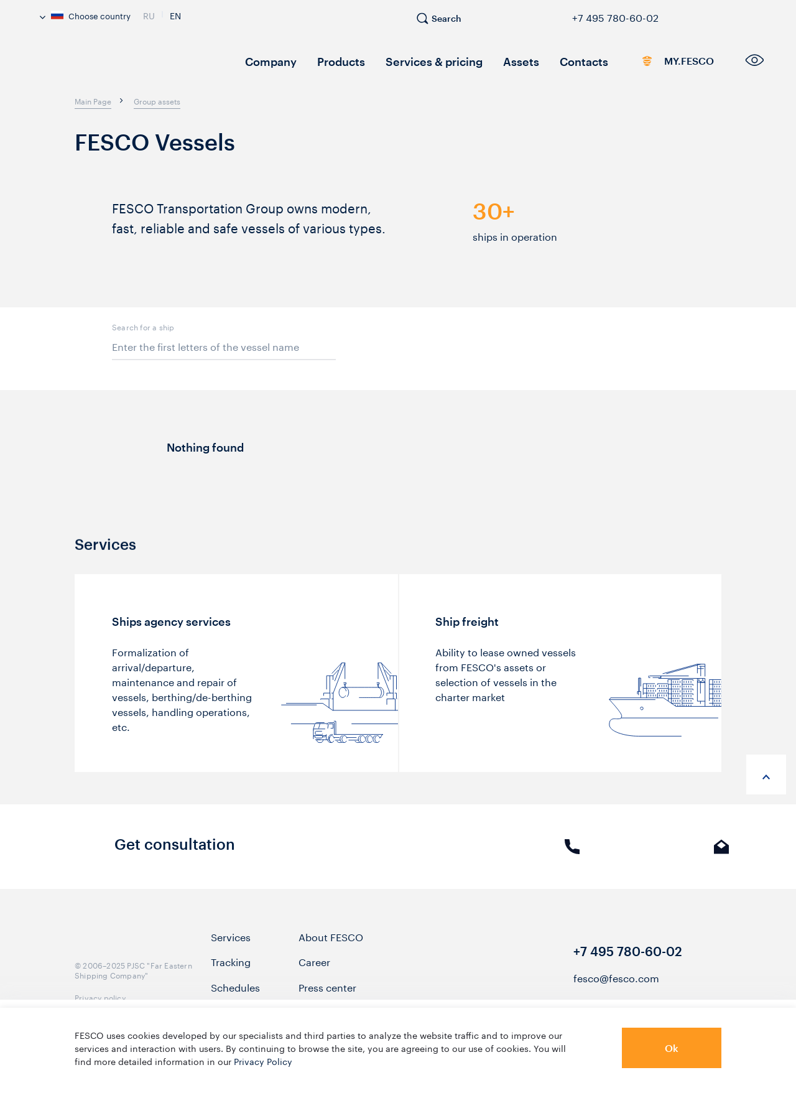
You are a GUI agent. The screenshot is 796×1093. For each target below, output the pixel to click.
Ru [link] (149, 14)
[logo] (130, 65)
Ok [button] (671, 1048)
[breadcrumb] (93, 101)
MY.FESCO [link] (655, 63)
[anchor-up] (766, 774)
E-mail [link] (721, 856)
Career (314, 970)
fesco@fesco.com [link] (616, 986)
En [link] (175, 14)
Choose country (85, 15)
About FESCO (330, 945)
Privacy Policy (263, 1060)
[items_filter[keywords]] (224, 346)
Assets (489, 61)
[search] (445, 24)
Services (231, 945)
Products (329, 61)
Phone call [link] (572, 856)
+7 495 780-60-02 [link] (615, 15)
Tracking (231, 970)
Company (266, 61)
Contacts (545, 61)
